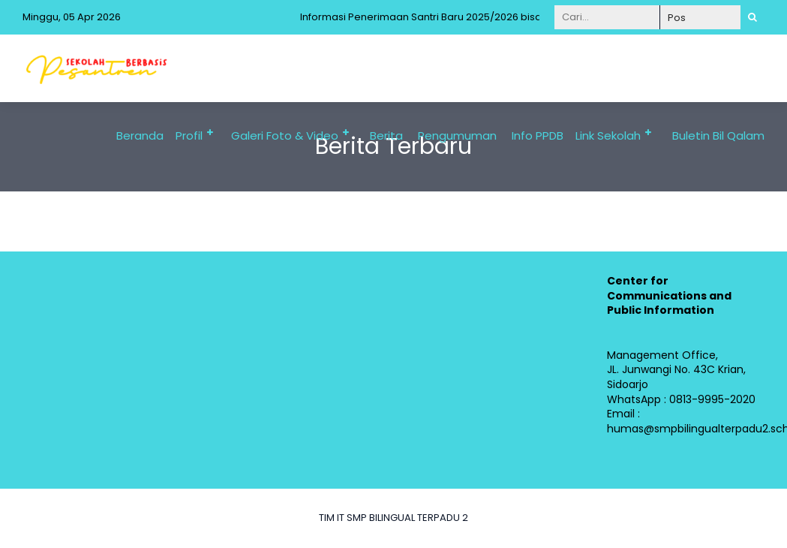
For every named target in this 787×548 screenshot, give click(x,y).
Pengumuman (457, 135)
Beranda (140, 135)
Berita (386, 135)
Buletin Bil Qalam (718, 135)
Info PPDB (537, 135)
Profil (189, 135)
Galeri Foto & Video (284, 135)
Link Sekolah (608, 135)
